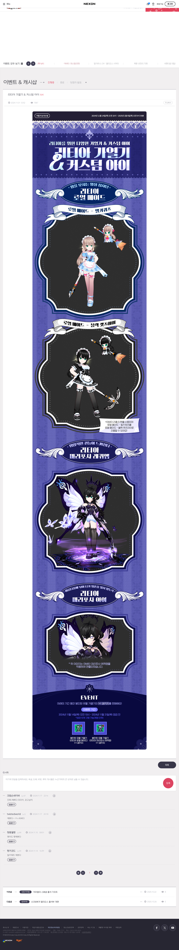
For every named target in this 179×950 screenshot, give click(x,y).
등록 (168, 783)
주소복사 (168, 103)
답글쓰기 (12, 805)
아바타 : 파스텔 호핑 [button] (89, 64)
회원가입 (160, 4)
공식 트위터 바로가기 (164, 927)
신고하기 (55, 796)
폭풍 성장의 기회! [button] (158, 64)
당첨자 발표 (76, 82)
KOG (19, 941)
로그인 (170, 4)
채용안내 (16, 927)
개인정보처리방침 (54, 927)
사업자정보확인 (86, 932)
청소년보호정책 (69, 927)
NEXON (7, 941)
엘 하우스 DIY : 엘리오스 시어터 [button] (124, 64)
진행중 (51, 82)
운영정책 (81, 927)
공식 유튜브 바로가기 (172, 927)
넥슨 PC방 (91, 927)
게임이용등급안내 (38, 927)
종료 (62, 82)
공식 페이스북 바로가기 (156, 927)
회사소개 (6, 927)
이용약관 (25, 927)
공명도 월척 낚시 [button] (55, 64)
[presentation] (28, 63)
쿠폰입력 (118, 927)
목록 (167, 765)
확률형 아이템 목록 (105, 927)
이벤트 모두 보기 (11, 63)
